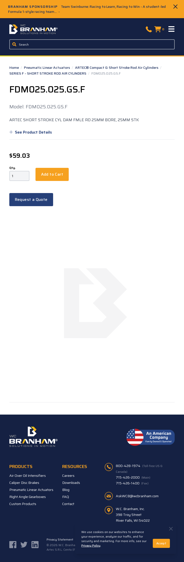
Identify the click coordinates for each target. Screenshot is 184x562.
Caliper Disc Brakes (24, 482)
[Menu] (172, 29)
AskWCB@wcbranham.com (137, 496)
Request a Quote (31, 199)
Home (14, 67)
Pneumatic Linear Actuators (47, 67)
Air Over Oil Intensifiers (27, 475)
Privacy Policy (90, 545)
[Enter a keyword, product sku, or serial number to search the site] (92, 44)
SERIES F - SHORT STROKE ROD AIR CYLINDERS (48, 73)
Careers (68, 475)
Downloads (71, 482)
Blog (65, 489)
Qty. (12, 168)
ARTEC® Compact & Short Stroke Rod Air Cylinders (117, 67)
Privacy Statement (60, 539)
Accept (161, 543)
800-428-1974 (139, 468)
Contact (68, 504)
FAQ (65, 496)
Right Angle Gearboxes (27, 496)
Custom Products (22, 504)
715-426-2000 (133, 477)
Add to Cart (52, 174)
